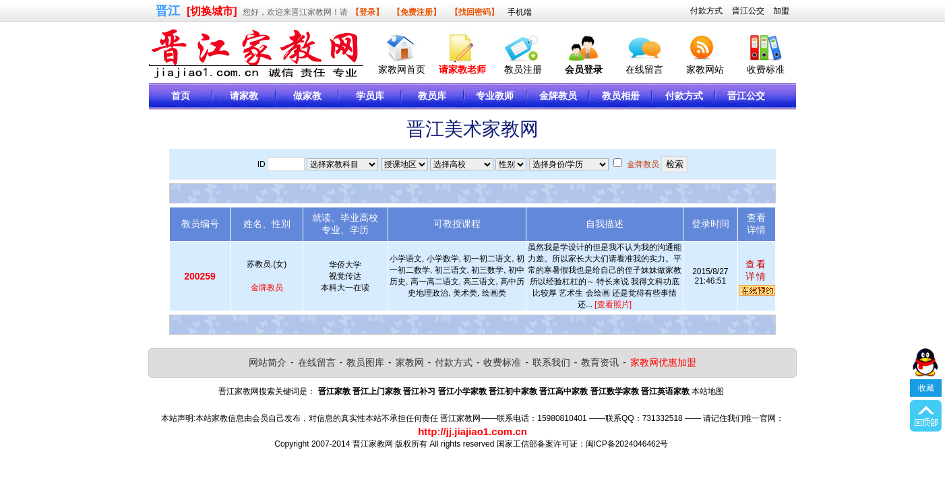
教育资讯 (600, 362)
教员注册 (523, 69)
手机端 (520, 12)
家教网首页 (401, 69)
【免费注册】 (416, 12)
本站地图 (708, 391)
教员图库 (365, 362)
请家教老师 (462, 69)
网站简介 (267, 362)
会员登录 (584, 69)
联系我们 (551, 362)
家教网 (410, 362)
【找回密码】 (474, 12)
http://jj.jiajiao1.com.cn (472, 431)
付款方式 (706, 10)
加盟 (781, 10)
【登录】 (367, 12)
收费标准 (766, 69)
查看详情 (756, 270)
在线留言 (644, 69)
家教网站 (705, 69)
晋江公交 (748, 10)
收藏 (926, 394)
